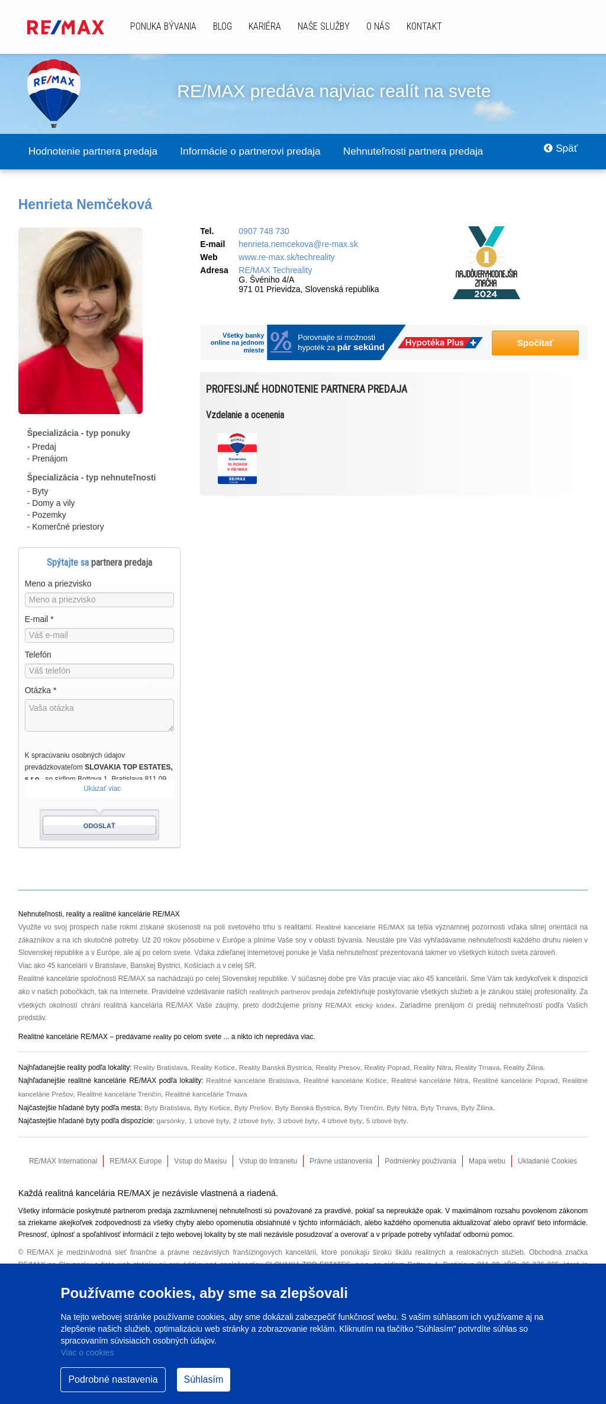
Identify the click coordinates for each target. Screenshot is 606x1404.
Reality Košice (214, 1066)
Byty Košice (214, 1104)
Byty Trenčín (368, 1104)
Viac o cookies (87, 1352)
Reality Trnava (485, 1066)
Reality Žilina (532, 1066)
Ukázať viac (102, 789)
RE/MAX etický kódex (364, 1004)
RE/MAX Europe (135, 1157)
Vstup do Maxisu (200, 1157)
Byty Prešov (254, 1104)
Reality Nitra (439, 1066)
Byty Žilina (484, 1104)
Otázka (41, 690)
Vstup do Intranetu (268, 1157)
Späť (558, 152)
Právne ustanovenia (341, 1157)
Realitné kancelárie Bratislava (250, 1078)
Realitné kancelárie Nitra (429, 1078)
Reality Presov (342, 1066)
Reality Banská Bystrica (278, 1066)
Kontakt (424, 26)
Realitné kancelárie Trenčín (121, 1091)
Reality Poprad (392, 1066)
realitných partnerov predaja (297, 991)
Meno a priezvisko (58, 584)
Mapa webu (487, 1157)
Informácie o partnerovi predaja (265, 152)
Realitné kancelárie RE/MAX (359, 927)
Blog (222, 26)
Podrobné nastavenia (112, 1379)
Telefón (38, 655)
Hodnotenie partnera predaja (98, 152)
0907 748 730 (263, 231)
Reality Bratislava (161, 1066)
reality (162, 1035)
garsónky (171, 1117)
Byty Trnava (445, 1104)
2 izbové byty (254, 1117)
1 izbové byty (209, 1117)
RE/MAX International (63, 1157)
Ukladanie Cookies (547, 1157)
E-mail (39, 619)
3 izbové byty (299, 1117)
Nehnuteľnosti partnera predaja (438, 152)
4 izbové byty (344, 1117)
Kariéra (265, 26)
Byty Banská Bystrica (311, 1104)
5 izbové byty (388, 1117)
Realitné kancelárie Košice (343, 1078)
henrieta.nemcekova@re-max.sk (298, 244)
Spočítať (535, 343)
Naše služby (324, 26)
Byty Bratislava (167, 1104)
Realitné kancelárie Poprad (514, 1078)
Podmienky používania (420, 1157)
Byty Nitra (407, 1104)
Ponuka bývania (163, 26)
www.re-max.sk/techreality (286, 257)
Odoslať (99, 826)
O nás (378, 26)
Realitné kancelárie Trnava (210, 1091)
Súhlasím (204, 1379)
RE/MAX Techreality (275, 270)
